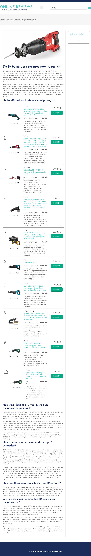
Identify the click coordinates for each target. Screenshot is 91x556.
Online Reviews (16, 7)
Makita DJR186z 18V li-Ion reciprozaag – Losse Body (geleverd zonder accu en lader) (35, 288)
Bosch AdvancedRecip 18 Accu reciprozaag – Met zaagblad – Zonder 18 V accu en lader (36, 375)
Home (2, 20)
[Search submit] (89, 8)
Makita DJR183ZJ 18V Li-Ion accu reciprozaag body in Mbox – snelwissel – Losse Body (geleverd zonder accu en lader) (35, 112)
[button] (41, 7)
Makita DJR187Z (29, 262)
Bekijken (56, 112)
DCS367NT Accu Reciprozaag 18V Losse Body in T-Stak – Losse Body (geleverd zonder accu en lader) (34, 236)
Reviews (7, 20)
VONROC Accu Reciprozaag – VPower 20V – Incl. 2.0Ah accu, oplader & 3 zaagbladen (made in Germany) (35, 316)
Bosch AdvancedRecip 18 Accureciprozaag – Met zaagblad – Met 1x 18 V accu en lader (35, 346)
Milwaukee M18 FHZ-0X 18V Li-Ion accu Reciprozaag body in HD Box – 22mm (35, 172)
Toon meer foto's (14, 123)
